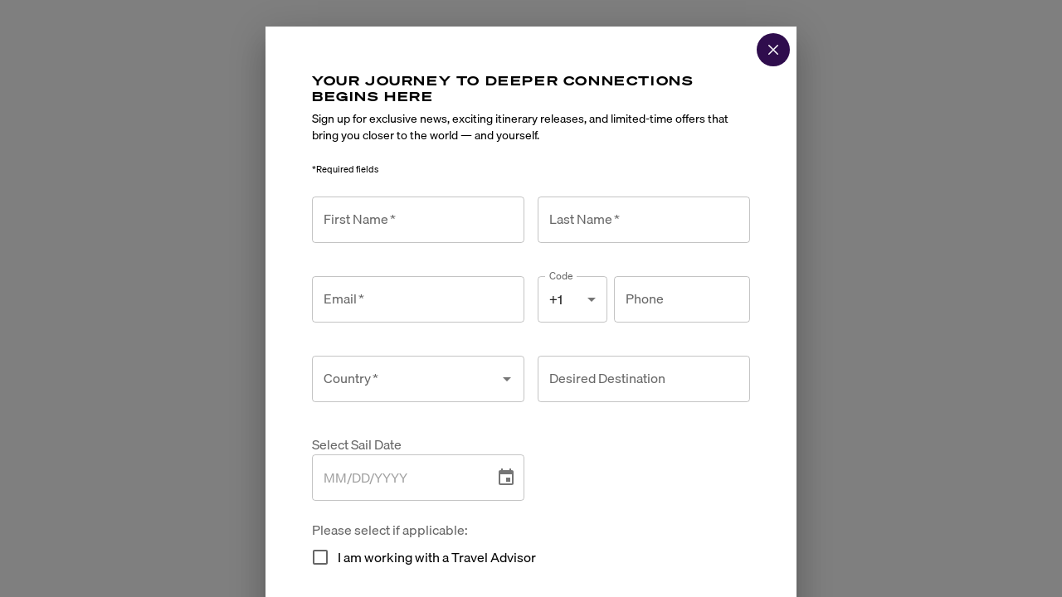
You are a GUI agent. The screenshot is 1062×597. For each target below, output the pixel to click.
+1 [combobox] (556, 299)
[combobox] (405, 379)
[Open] (507, 379)
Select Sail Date (357, 444)
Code (561, 276)
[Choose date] (506, 477)
